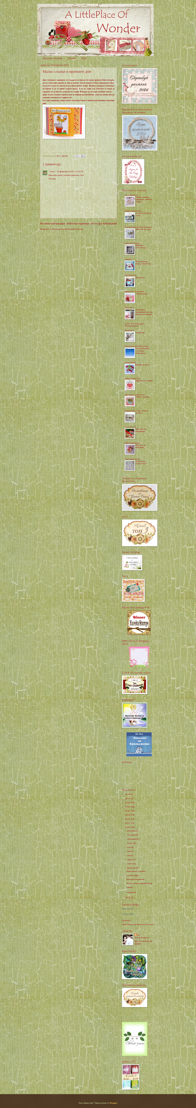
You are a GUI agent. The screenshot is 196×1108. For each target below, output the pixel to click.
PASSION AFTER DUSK (136, 346)
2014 (128, 810)
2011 (128, 823)
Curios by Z (130, 427)
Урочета (72, 58)
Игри (84, 58)
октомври (131, 834)
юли (129, 847)
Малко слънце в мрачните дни (139, 883)
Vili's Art (129, 307)
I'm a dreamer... (132, 195)
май (129, 855)
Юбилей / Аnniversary (141, 246)
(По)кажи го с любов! (144, 380)
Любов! (130, 887)
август (130, 843)
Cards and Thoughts (134, 323)
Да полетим (140, 277)
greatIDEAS (130, 362)
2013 (128, 815)
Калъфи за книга (142, 364)
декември (131, 830)
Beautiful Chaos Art (134, 291)
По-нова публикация (52, 223)
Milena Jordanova (127, 909)
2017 (128, 798)
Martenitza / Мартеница (141, 430)
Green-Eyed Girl (132, 378)
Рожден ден (140, 332)
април (130, 859)
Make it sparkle (143, 397)
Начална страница (52, 58)
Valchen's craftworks (135, 394)
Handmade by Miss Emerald (138, 227)
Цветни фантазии (132, 443)
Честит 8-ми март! (143, 229)
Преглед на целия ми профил (143, 942)
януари (130, 892)
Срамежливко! (133, 875)
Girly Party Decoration (141, 462)
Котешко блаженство (135, 879)
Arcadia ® (129, 330)
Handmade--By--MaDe (136, 410)
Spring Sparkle (131, 326)
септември (131, 839)
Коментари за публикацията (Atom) (67, 229)
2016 (128, 802)
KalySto (128, 259)
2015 (128, 806)
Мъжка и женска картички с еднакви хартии (144, 199)
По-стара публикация (104, 223)
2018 (128, 794)
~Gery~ (52, 171)
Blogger (113, 1103)
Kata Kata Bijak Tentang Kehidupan (143, 350)
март (129, 863)
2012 (128, 819)
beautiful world (132, 243)
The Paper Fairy (132, 459)
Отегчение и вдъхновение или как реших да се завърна (144, 312)
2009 (128, 897)
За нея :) (139, 413)
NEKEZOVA (130, 275)
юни (129, 851)
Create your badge (128, 914)
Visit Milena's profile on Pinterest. (138, 924)
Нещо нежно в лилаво (136, 871)
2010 (128, 827)
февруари (131, 867)
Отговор (52, 178)
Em (138, 935)
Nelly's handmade (133, 211)
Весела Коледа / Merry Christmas (143, 262)
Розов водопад (141, 293)
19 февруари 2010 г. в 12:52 (70, 171)
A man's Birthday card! (143, 214)
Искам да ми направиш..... (141, 446)
